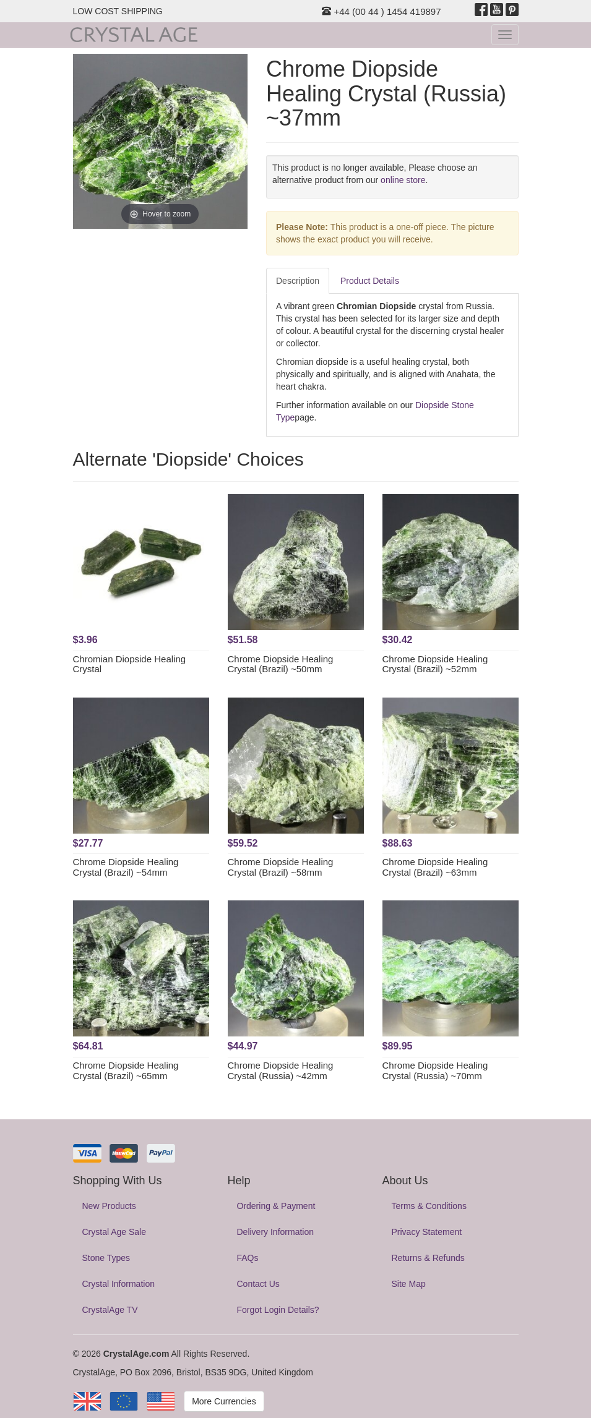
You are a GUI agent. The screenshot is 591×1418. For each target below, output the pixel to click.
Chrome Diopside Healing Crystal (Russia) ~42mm (281, 1070)
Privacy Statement (427, 1232)
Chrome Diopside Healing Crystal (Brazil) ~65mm (126, 1070)
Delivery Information (275, 1232)
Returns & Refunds (428, 1258)
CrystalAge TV (110, 1310)
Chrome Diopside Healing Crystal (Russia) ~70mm (435, 1070)
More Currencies (224, 1401)
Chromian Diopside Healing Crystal (129, 664)
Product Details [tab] (369, 281)
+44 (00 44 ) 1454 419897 (381, 11)
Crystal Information (118, 1284)
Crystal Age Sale (114, 1232)
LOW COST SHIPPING (118, 11)
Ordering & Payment (276, 1206)
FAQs (248, 1258)
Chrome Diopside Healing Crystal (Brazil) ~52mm (435, 664)
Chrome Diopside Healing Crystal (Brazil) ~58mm (281, 867)
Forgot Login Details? (278, 1310)
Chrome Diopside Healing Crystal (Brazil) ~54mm (126, 867)
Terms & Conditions (429, 1206)
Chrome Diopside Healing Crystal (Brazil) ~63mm (435, 867)
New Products (109, 1206)
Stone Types (106, 1258)
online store (403, 180)
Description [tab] (297, 281)
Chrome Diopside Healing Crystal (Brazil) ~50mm (281, 664)
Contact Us (258, 1284)
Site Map (409, 1284)
